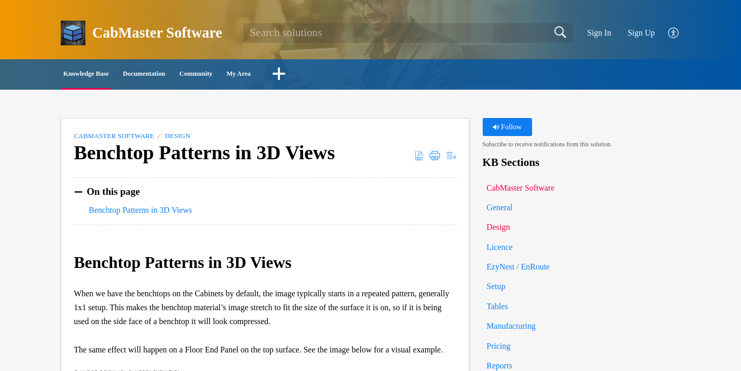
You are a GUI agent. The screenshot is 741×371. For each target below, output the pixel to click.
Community (284, 75)
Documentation (200, 75)
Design (177, 139)
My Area (356, 75)
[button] (673, 33)
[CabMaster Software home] (73, 33)
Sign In (599, 32)
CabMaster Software (114, 139)
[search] (408, 33)
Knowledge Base (107, 75)
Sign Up (641, 32)
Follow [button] (507, 130)
